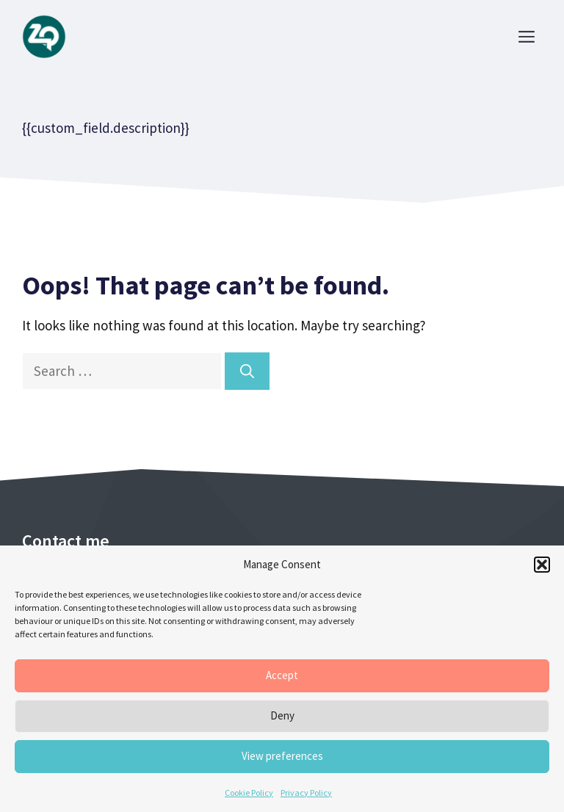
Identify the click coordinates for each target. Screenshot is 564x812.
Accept (282, 675)
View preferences (282, 756)
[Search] (247, 371)
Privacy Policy (306, 792)
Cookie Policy (249, 792)
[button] (542, 564)
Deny (282, 715)
